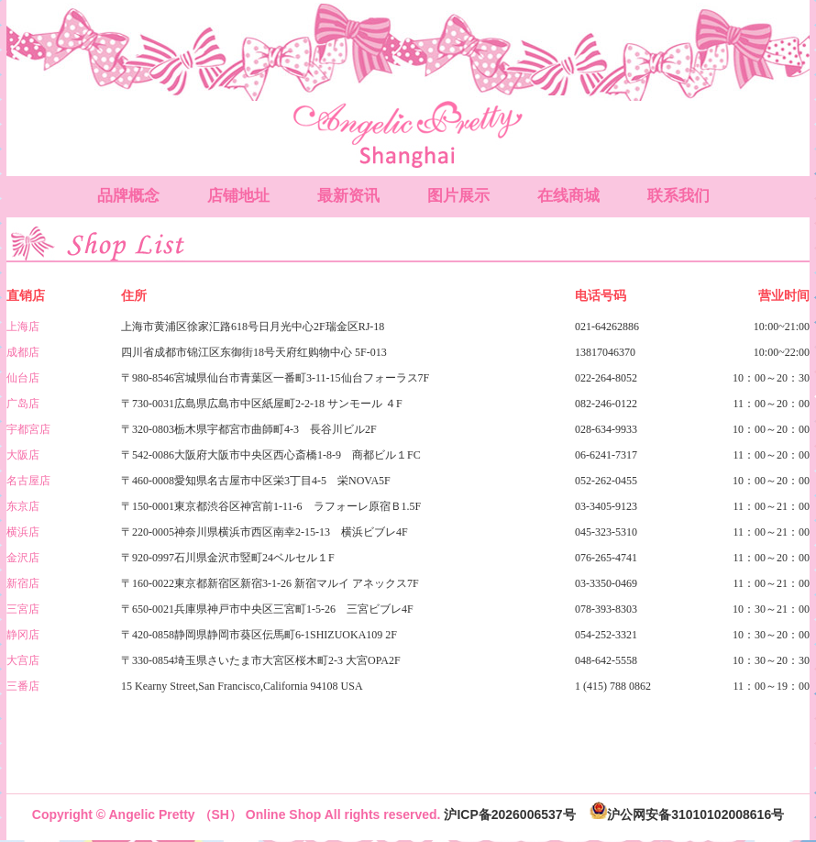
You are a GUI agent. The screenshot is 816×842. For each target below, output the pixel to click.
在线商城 (568, 196)
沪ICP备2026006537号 (509, 814)
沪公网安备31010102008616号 (687, 814)
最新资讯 (348, 196)
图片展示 (458, 196)
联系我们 (678, 196)
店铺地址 (238, 196)
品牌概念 (128, 196)
